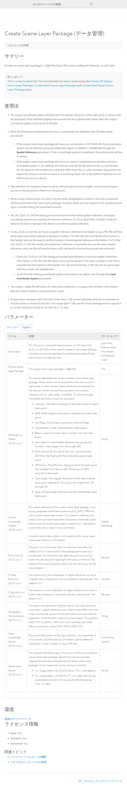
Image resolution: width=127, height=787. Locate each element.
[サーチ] (91, 4)
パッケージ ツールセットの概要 (28, 756)
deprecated (25, 80)
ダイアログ (13, 327)
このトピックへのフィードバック (102, 780)
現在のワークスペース (18, 718)
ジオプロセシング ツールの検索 (28, 761)
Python (26, 327)
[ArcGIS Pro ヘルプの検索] (60, 4)
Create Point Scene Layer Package (55, 85)
